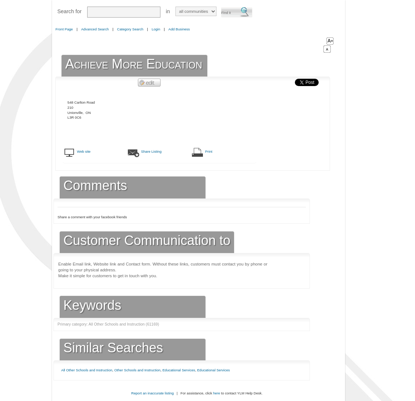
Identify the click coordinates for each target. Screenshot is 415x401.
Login (156, 29)
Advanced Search (95, 29)
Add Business (179, 29)
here (216, 393)
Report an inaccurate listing (152, 393)
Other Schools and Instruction (137, 370)
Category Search (130, 29)
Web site (83, 151)
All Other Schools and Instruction (86, 370)
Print (208, 151)
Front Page (64, 29)
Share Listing (151, 151)
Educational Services (178, 370)
